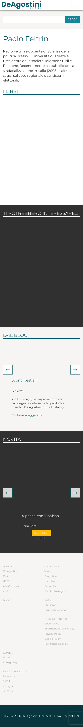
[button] (8, 370)
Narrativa (49, 581)
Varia (47, 571)
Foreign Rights (12, 662)
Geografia (50, 586)
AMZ (6, 591)
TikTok (7, 681)
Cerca (72, 19)
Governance (51, 623)
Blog (6, 600)
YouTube (8, 691)
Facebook (9, 676)
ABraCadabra (11, 586)
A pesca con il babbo (40, 516)
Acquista (41, 532)
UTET (6, 581)
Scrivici (7, 657)
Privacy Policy (52, 633)
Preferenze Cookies (56, 643)
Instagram (9, 686)
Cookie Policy (52, 638)
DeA (5, 576)
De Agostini (10, 571)
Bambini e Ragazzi (55, 591)
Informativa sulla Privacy (59, 628)
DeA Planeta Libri (22, 5)
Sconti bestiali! (25, 381)
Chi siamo (50, 604)
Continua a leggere (27, 415)
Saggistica (50, 576)
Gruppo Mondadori (55, 609)
